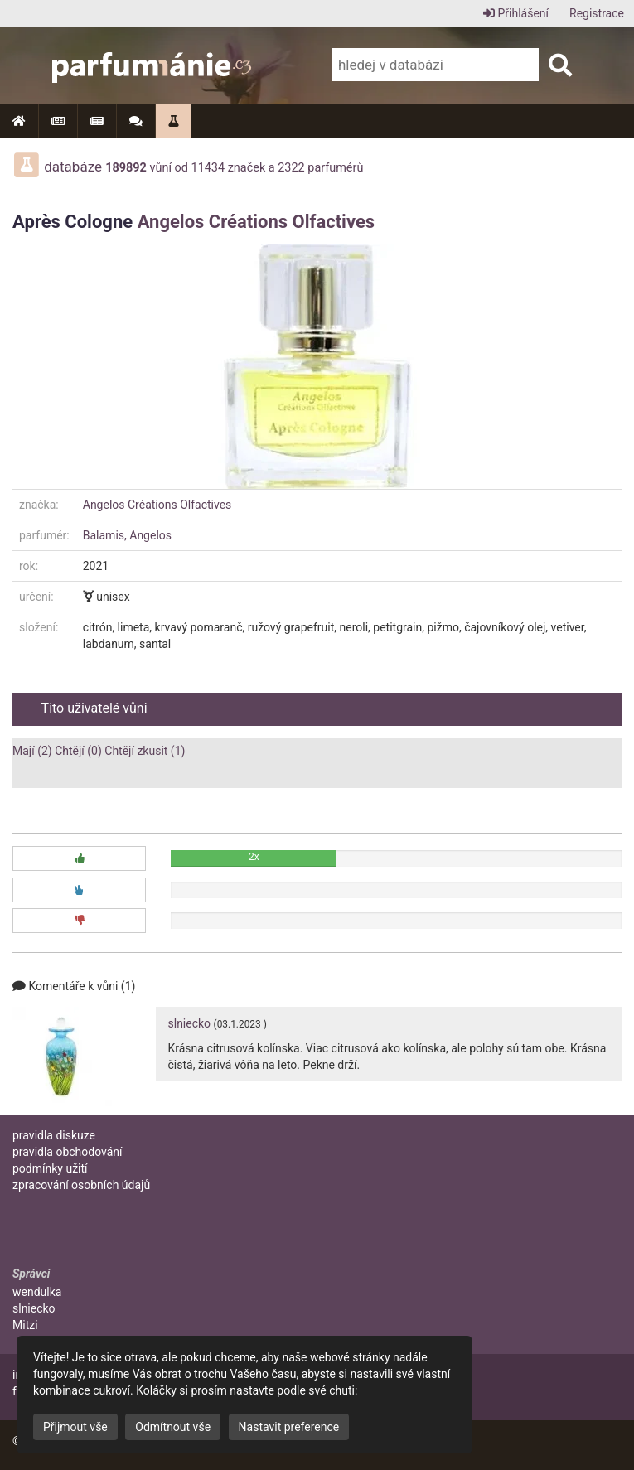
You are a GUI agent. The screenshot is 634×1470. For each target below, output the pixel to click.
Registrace (596, 13)
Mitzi (25, 1325)
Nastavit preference (289, 1427)
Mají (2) (32, 750)
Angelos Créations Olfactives (256, 221)
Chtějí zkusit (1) (144, 750)
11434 (208, 168)
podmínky (50, 1168)
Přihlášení (516, 13)
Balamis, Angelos (127, 535)
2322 (291, 168)
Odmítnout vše (173, 1427)
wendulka (36, 1291)
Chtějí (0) (78, 750)
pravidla (53, 1135)
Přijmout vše (75, 1427)
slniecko (189, 1023)
